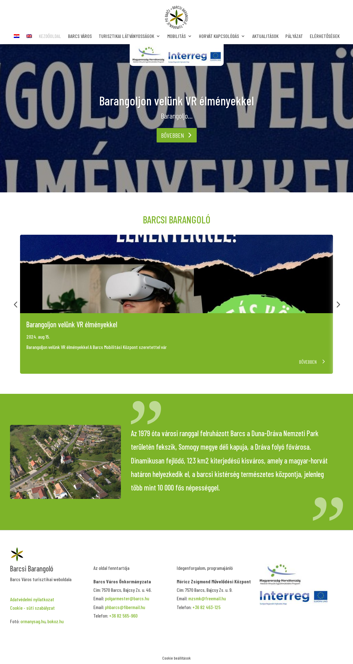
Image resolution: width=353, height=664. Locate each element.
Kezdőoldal (50, 36)
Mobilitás (176, 36)
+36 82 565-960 (123, 615)
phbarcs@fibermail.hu (125, 607)
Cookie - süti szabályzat (32, 608)
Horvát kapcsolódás (219, 36)
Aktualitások (265, 36)
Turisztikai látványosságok (126, 36)
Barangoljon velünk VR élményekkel (176, 100)
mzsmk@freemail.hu (207, 598)
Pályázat (294, 36)
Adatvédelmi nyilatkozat (32, 599)
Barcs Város (80, 36)
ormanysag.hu (32, 621)
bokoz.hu (55, 621)
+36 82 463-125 (206, 607)
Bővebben (172, 135)
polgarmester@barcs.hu (127, 598)
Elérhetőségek (325, 36)
